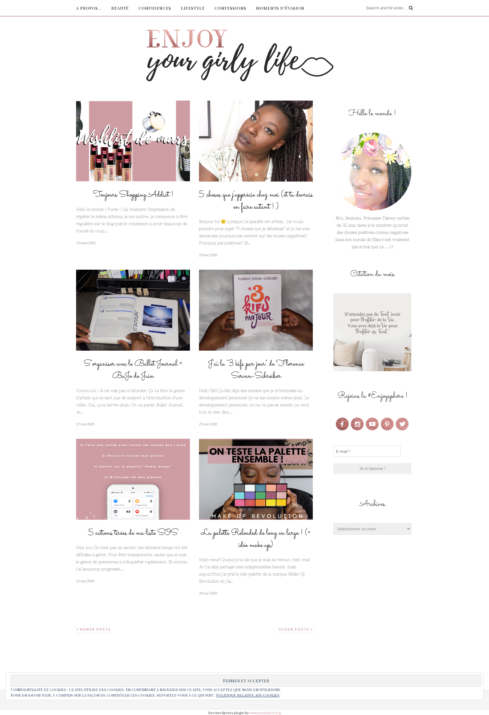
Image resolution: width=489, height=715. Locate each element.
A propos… (89, 8)
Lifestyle (193, 8)
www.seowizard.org (265, 713)
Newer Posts (93, 629)
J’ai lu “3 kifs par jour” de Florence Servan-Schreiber (256, 370)
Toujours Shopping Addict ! (133, 195)
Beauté (120, 8)
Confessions (230, 8)
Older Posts (295, 629)
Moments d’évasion (280, 8)
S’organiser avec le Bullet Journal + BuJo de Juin (133, 370)
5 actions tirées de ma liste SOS (133, 533)
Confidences (154, 8)
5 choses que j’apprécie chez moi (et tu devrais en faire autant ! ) (256, 201)
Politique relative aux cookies (247, 695)
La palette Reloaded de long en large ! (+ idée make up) (256, 539)
